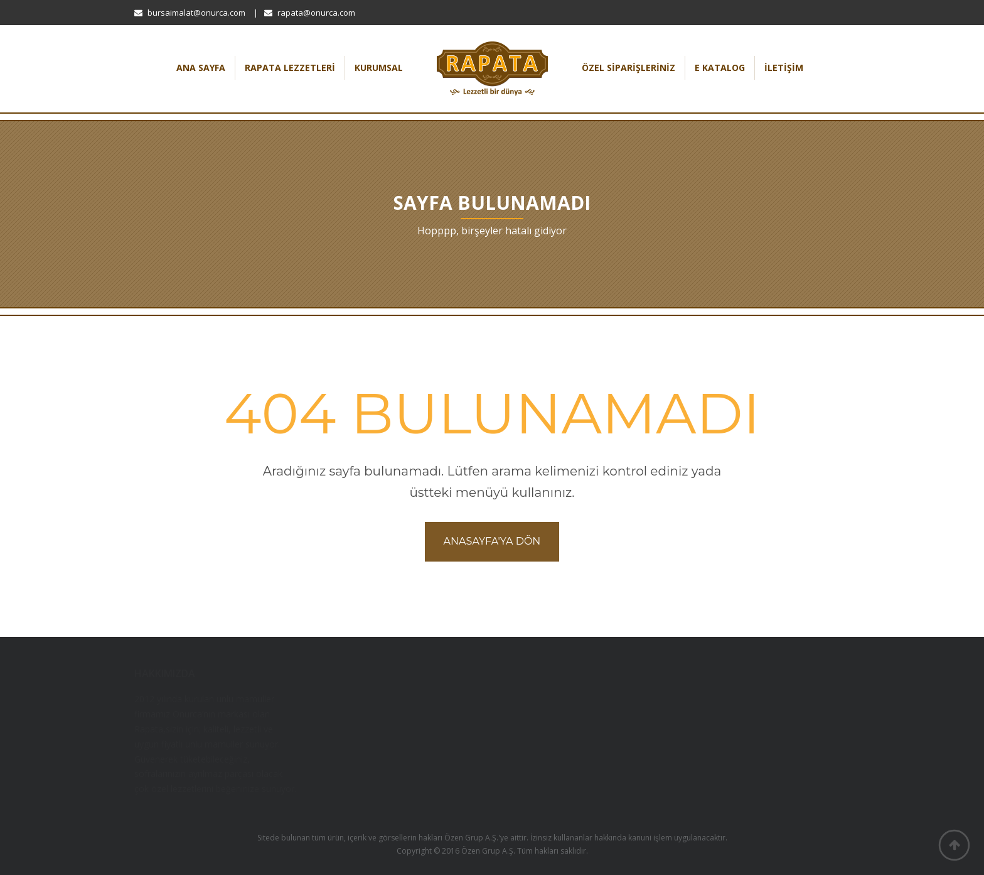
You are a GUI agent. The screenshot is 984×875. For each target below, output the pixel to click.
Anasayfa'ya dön (492, 541)
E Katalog (720, 67)
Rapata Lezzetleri (290, 67)
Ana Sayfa (200, 67)
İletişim (783, 67)
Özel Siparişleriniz (628, 67)
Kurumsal (379, 67)
